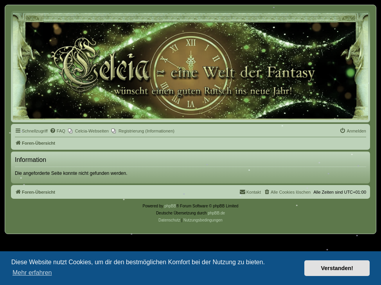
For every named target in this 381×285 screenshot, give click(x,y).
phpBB (170, 206)
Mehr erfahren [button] (32, 272)
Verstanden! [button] (337, 268)
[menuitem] (57, 131)
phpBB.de (216, 213)
